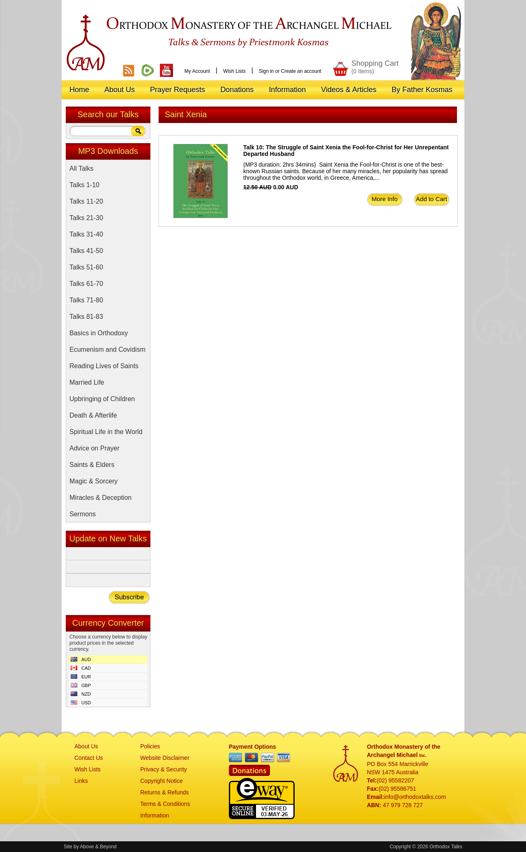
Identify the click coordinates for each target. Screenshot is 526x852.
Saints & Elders (91, 464)
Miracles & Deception (100, 497)
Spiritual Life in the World (106, 431)
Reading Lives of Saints (103, 365)
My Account (197, 71)
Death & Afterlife (93, 415)
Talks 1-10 (84, 184)
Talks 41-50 (86, 250)
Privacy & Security (163, 769)
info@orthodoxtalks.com (415, 797)
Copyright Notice (161, 781)
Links (81, 781)
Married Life (86, 382)
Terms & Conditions (165, 804)
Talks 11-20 (86, 201)
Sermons (82, 514)
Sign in (266, 71)
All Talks (81, 168)
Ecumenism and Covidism (107, 349)
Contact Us (88, 757)
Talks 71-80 (86, 300)
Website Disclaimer (164, 757)
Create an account (301, 71)
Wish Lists (234, 71)
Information (154, 815)
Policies (150, 746)
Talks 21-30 (86, 217)
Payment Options (252, 746)
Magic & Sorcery (93, 481)
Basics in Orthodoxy (98, 333)
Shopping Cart (375, 66)
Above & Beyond (98, 847)
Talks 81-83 (86, 316)
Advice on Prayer (94, 448)
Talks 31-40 (86, 234)
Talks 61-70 (86, 283)
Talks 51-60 (86, 267)
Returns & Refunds (164, 792)
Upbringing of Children (102, 398)
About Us (86, 746)
